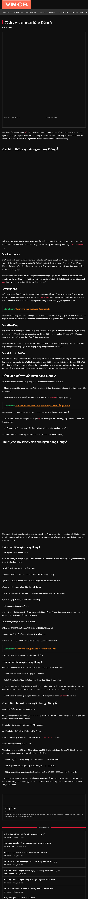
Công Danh (10, 719)
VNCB (70, 689)
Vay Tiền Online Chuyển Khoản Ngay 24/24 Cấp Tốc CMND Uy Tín (32, 781)
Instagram (54, 884)
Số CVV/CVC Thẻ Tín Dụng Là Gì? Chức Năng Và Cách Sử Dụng (30, 772)
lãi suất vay (44, 239)
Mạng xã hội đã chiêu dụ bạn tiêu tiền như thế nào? (25, 763)
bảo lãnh (52, 339)
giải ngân (63, 606)
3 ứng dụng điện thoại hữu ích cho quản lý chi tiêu (25, 744)
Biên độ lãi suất (46, 648)
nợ (39, 360)
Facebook (10, 884)
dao (3, 223)
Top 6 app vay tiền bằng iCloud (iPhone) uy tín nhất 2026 (27, 754)
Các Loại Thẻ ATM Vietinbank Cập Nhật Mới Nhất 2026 (27, 817)
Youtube (53, 888)
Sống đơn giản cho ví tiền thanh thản (19, 808)
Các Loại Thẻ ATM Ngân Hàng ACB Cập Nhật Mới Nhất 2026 (29, 790)
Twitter (9, 888)
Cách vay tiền (7, 27)
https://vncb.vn (9, 722)
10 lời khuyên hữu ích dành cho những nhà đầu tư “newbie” (29, 799)
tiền (26, 103)
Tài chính (7, 748)
